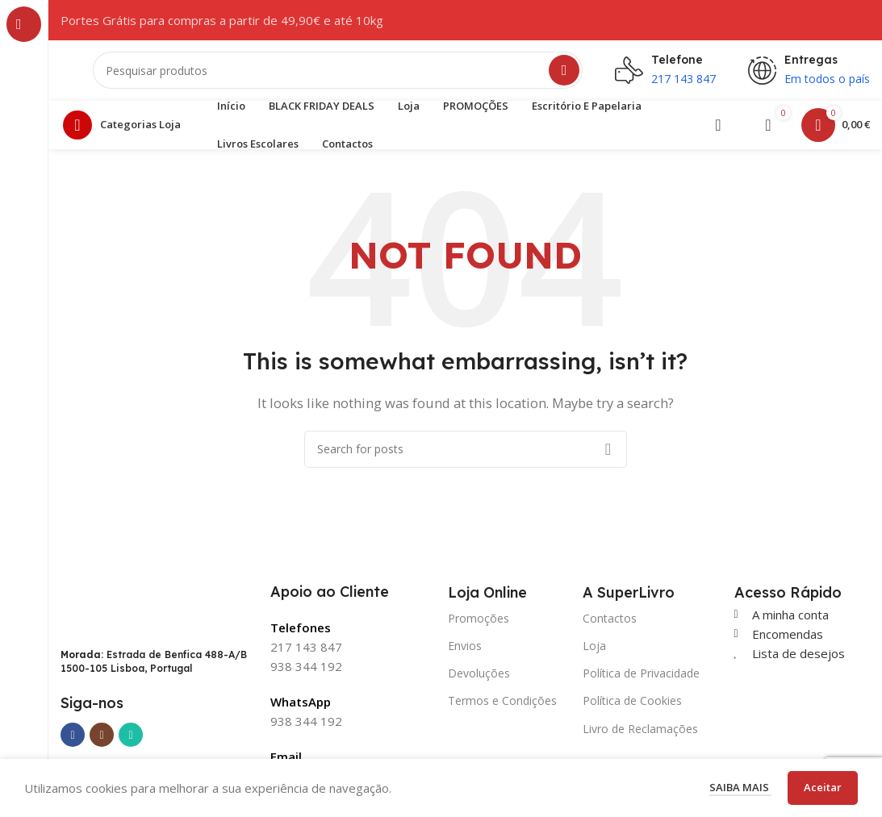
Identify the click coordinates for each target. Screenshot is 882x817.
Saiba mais (740, 787)
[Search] (338, 72)
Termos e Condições (502, 705)
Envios (465, 649)
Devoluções (479, 678)
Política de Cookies (632, 705)
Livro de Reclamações (640, 732)
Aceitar (823, 787)
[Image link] (133, 610)
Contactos (610, 622)
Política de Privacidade (641, 678)
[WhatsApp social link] (131, 739)
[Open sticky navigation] (125, 129)
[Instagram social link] (102, 739)
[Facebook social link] (73, 739)
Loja (594, 649)
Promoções (478, 622)
